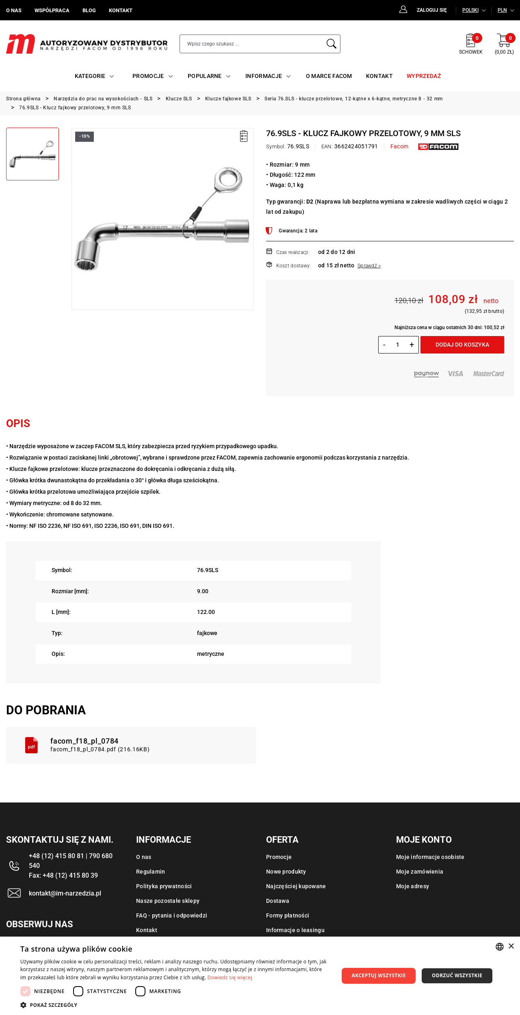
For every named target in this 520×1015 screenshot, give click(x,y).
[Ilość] (397, 344)
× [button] (511, 946)
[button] (174, 1005)
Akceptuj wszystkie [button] (378, 975)
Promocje (279, 857)
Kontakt (146, 930)
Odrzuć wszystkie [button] (457, 975)
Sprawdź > (369, 266)
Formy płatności (287, 915)
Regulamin (150, 871)
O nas (143, 857)
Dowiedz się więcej (230, 977)
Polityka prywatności (164, 886)
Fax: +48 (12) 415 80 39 (63, 875)
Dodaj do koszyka (462, 344)
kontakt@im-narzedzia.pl (65, 893)
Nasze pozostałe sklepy (167, 901)
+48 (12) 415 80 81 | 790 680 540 (71, 861)
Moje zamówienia (419, 871)
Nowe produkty (286, 871)
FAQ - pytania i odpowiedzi (171, 915)
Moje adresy (412, 886)
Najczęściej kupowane (296, 886)
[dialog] (260, 976)
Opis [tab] (18, 423)
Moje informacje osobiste (430, 857)
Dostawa (277, 901)
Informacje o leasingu (295, 930)
